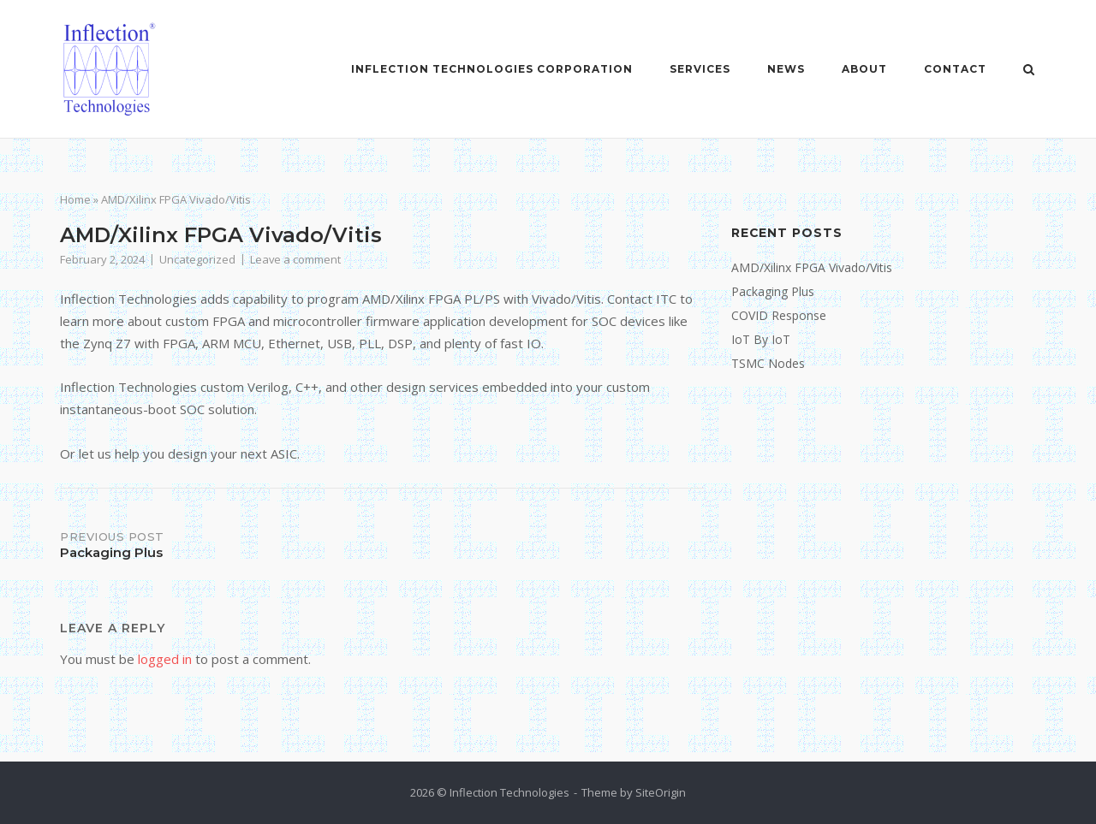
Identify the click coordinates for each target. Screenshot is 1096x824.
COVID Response (778, 315)
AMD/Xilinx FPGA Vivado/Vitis (811, 267)
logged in (165, 658)
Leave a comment (295, 259)
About (864, 68)
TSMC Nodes (768, 363)
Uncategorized (197, 259)
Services (700, 68)
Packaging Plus (772, 291)
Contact (955, 68)
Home (75, 199)
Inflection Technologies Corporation (492, 68)
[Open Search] (1029, 71)
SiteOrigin (660, 792)
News (786, 68)
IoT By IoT (760, 339)
